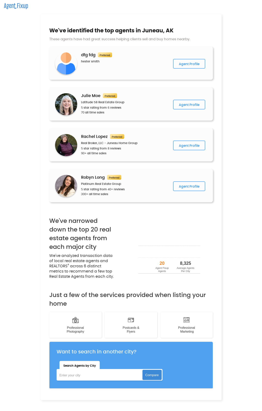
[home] (14, 4)
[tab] (79, 365)
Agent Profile (189, 64)
